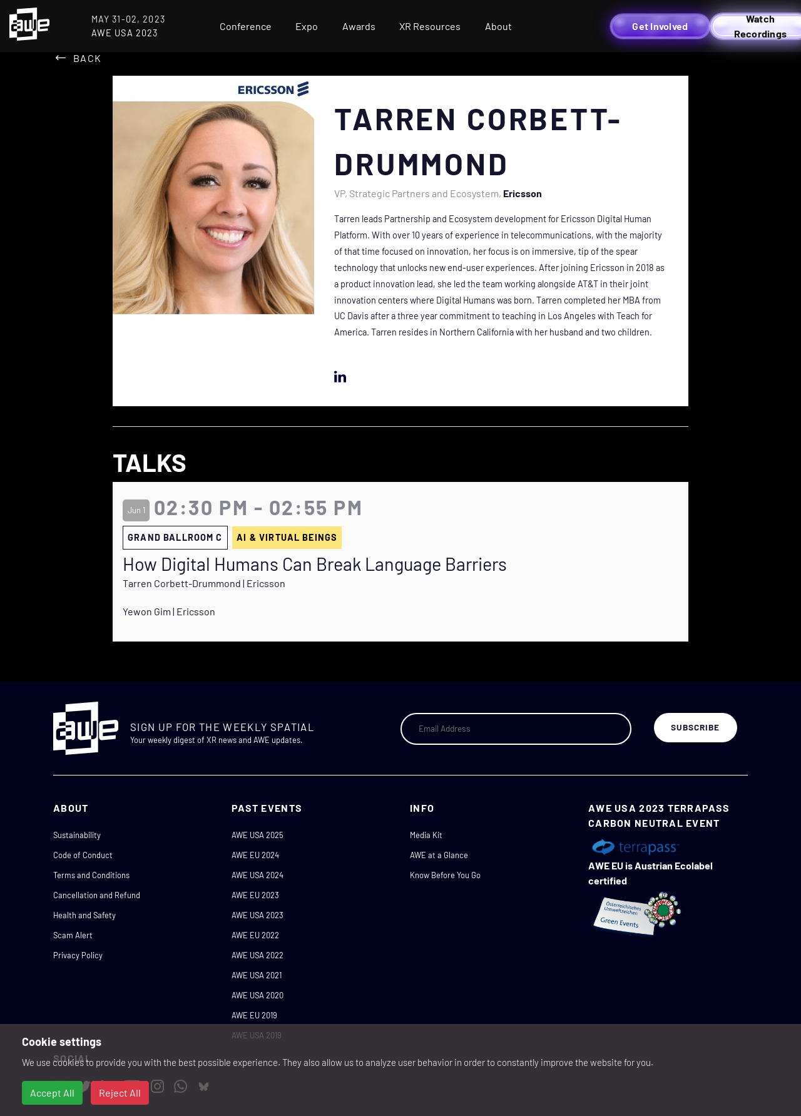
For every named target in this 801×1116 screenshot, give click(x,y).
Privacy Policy (78, 955)
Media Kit (426, 835)
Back (87, 58)
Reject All (120, 1092)
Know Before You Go (445, 875)
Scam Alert (73, 935)
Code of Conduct (83, 855)
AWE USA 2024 (257, 875)
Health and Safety (84, 915)
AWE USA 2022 (257, 955)
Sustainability (77, 835)
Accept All (52, 1092)
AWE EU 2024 (255, 855)
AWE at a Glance (439, 855)
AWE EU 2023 (255, 895)
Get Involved (660, 26)
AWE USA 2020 (257, 995)
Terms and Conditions (91, 875)
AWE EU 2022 (255, 935)
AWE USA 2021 (257, 975)
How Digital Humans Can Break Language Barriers (315, 564)
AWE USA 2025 (257, 835)
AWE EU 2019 (254, 1015)
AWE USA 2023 (257, 915)
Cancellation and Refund (96, 895)
